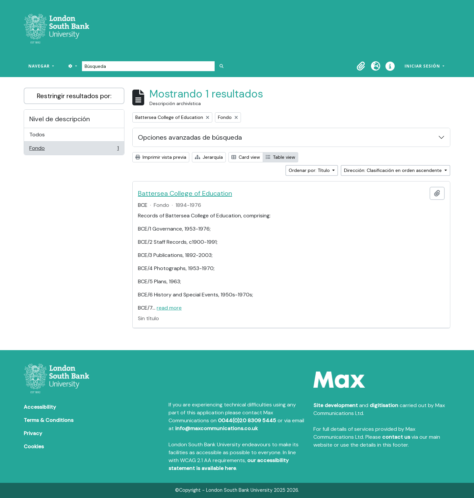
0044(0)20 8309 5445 (247, 420)
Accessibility (40, 406)
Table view (280, 157)
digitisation (384, 405)
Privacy (33, 433)
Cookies (34, 446)
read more (169, 307)
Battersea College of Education (185, 193)
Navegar (39, 66)
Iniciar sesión (423, 66)
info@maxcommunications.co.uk (216, 428)
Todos (37, 134)
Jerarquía (209, 157)
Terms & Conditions (48, 420)
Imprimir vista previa (160, 157)
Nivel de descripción (59, 119)
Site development (335, 405)
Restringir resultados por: (74, 96)
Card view (245, 157)
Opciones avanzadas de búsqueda (190, 137)
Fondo (74, 149)
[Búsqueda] (148, 66)
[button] (361, 66)
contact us (396, 436)
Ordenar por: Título (310, 170)
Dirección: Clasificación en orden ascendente (393, 170)
